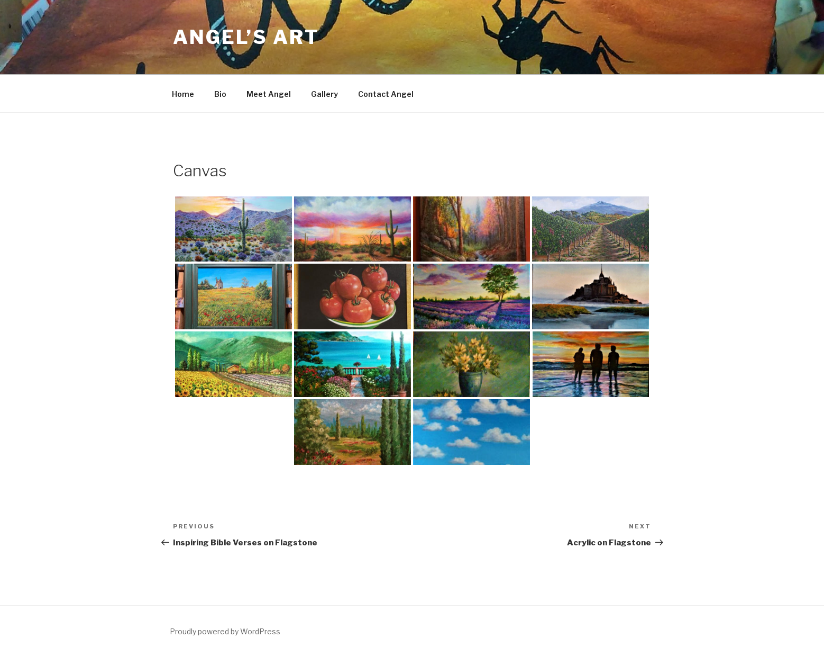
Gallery (324, 93)
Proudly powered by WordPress (225, 631)
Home (183, 93)
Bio (220, 93)
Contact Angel (386, 93)
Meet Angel (268, 93)
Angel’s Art (246, 37)
